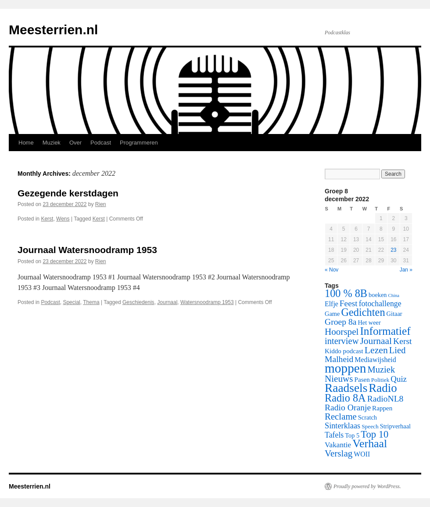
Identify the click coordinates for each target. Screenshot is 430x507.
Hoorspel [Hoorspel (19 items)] (341, 331)
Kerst (47, 219)
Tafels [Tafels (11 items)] (334, 435)
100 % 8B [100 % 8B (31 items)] (346, 293)
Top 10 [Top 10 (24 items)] (374, 434)
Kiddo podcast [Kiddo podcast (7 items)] (344, 351)
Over (75, 142)
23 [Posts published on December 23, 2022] (393, 250)
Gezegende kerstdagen (68, 193)
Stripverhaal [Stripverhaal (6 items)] (395, 426)
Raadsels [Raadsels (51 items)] (346, 388)
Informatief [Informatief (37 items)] (385, 331)
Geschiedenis (138, 302)
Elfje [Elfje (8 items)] (331, 304)
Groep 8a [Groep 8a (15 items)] (340, 321)
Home (26, 142)
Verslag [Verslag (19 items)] (338, 453)
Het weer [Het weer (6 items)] (369, 322)
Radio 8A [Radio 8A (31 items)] (345, 398)
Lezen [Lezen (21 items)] (376, 350)
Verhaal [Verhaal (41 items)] (369, 443)
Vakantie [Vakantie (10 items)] (338, 445)
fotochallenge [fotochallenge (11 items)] (380, 303)
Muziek (52, 142)
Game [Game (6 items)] (332, 313)
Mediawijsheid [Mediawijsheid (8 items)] (375, 359)
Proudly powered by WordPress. (367, 486)
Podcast (100, 142)
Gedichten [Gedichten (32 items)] (363, 312)
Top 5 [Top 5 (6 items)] (352, 435)
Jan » (406, 270)
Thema (91, 302)
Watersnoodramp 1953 (207, 302)
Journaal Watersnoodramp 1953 (87, 250)
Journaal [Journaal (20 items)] (376, 341)
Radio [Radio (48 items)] (383, 388)
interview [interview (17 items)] (341, 341)
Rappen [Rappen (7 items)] (382, 408)
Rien (100, 204)
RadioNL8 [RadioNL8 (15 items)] (385, 398)
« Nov (331, 270)
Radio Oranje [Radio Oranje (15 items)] (348, 407)
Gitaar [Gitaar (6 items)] (394, 313)
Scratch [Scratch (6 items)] (367, 417)
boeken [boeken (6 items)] (378, 294)
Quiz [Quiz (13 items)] (399, 379)
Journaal (167, 302)
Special (71, 302)
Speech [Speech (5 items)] (370, 426)
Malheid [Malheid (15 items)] (339, 359)
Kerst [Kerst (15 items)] (402, 341)
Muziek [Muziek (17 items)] (381, 369)
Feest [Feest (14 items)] (349, 303)
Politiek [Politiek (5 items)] (380, 380)
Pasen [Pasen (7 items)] (362, 379)
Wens (62, 219)
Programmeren (139, 142)
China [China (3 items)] (393, 295)
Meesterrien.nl (53, 29)
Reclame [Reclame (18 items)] (341, 416)
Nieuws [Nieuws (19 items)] (339, 378)
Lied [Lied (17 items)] (397, 350)
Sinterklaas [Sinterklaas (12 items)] (342, 425)
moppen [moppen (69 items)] (345, 368)
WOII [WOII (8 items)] (362, 454)
